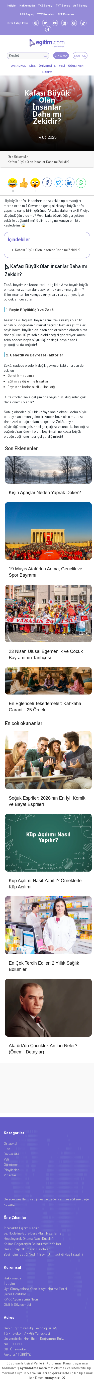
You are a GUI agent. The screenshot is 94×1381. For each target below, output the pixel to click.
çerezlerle (60, 1373)
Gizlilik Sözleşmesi (17, 1304)
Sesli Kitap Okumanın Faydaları (27, 1249)
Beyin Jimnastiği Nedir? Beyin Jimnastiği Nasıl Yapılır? (43, 1254)
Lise (7, 1148)
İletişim (11, 5)
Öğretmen (11, 1164)
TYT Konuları (45, 14)
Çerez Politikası (15, 1294)
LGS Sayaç (27, 14)
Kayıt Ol (80, 55)
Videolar (10, 1175)
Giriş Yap (61, 55)
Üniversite (11, 1154)
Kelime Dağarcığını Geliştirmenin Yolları (32, 1244)
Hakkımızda (27, 5)
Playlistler (11, 1170)
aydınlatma (29, 1368)
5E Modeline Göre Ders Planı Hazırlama (32, 1233)
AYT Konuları (65, 14)
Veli (6, 1159)
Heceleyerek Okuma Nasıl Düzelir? (29, 1238)
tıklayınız (52, 1377)
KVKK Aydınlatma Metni (21, 1299)
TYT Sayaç (62, 5)
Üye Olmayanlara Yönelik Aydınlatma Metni (35, 1288)
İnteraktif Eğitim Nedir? (21, 1228)
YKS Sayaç (45, 5)
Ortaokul (20, 157)
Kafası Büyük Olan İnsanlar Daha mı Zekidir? (47, 250)
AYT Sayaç (80, 5)
